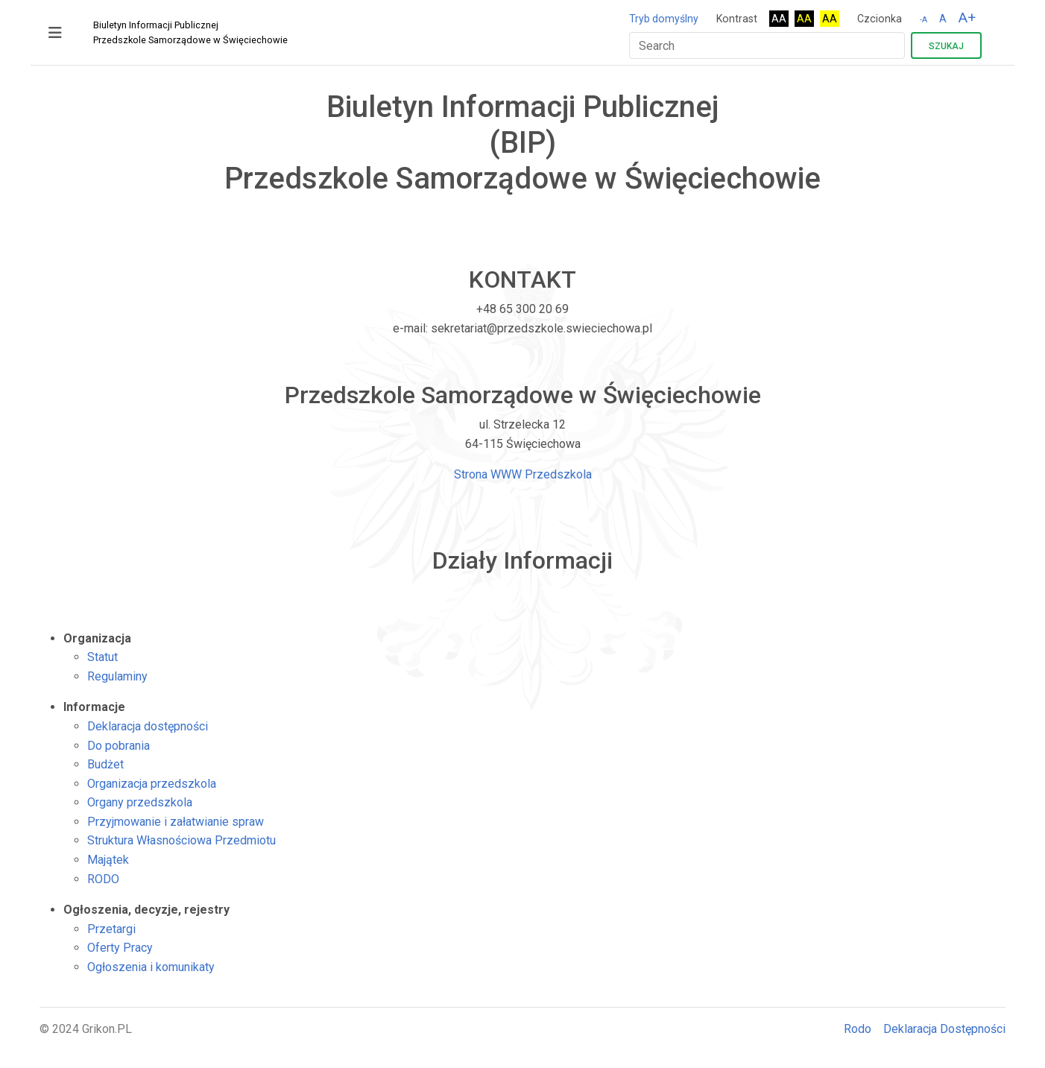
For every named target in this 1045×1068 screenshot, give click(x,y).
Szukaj (946, 46)
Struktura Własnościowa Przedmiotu (181, 840)
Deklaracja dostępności (147, 726)
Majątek (108, 860)
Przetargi (111, 929)
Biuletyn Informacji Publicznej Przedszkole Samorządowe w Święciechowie (190, 32)
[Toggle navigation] (55, 32)
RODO (103, 879)
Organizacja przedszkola (151, 784)
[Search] (767, 45)
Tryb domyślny (663, 19)
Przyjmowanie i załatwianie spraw (175, 822)
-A (923, 20)
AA (778, 19)
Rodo (857, 1029)
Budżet (105, 764)
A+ (967, 17)
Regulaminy (117, 676)
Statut (102, 657)
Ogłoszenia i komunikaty (151, 967)
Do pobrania (118, 746)
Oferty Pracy (120, 948)
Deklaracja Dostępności (944, 1029)
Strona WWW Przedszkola (523, 474)
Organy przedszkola (139, 802)
